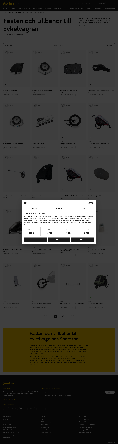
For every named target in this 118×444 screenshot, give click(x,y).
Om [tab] (84, 208)
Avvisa (35, 240)
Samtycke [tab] (34, 208)
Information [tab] (59, 208)
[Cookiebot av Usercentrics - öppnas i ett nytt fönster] (87, 203)
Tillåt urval (59, 240)
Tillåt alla (82, 240)
